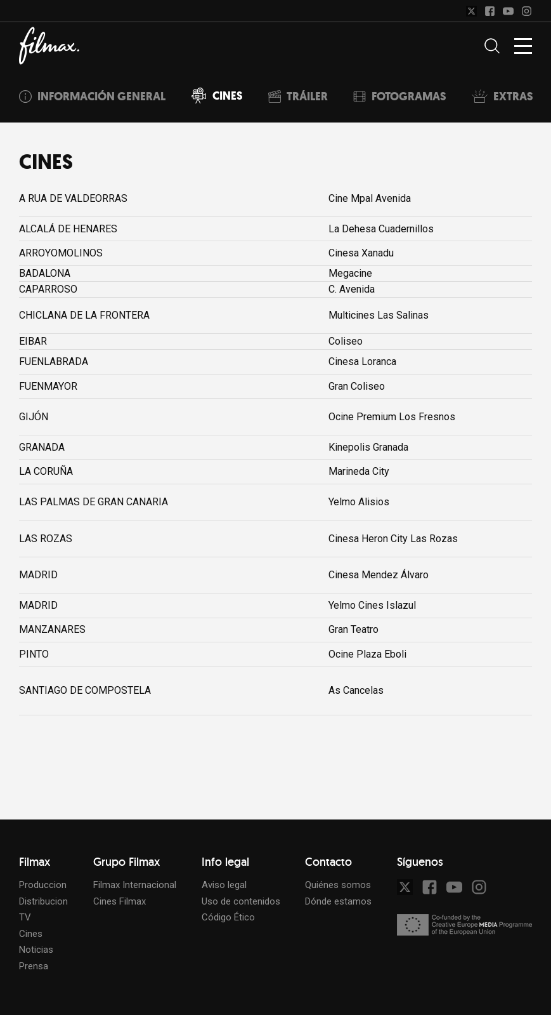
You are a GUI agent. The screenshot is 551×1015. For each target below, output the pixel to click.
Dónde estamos (338, 901)
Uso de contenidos (241, 901)
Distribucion (43, 901)
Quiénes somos (338, 885)
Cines (30, 933)
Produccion (43, 885)
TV (25, 917)
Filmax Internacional (134, 885)
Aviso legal (224, 885)
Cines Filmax (119, 901)
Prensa (33, 966)
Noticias (36, 949)
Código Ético (228, 917)
